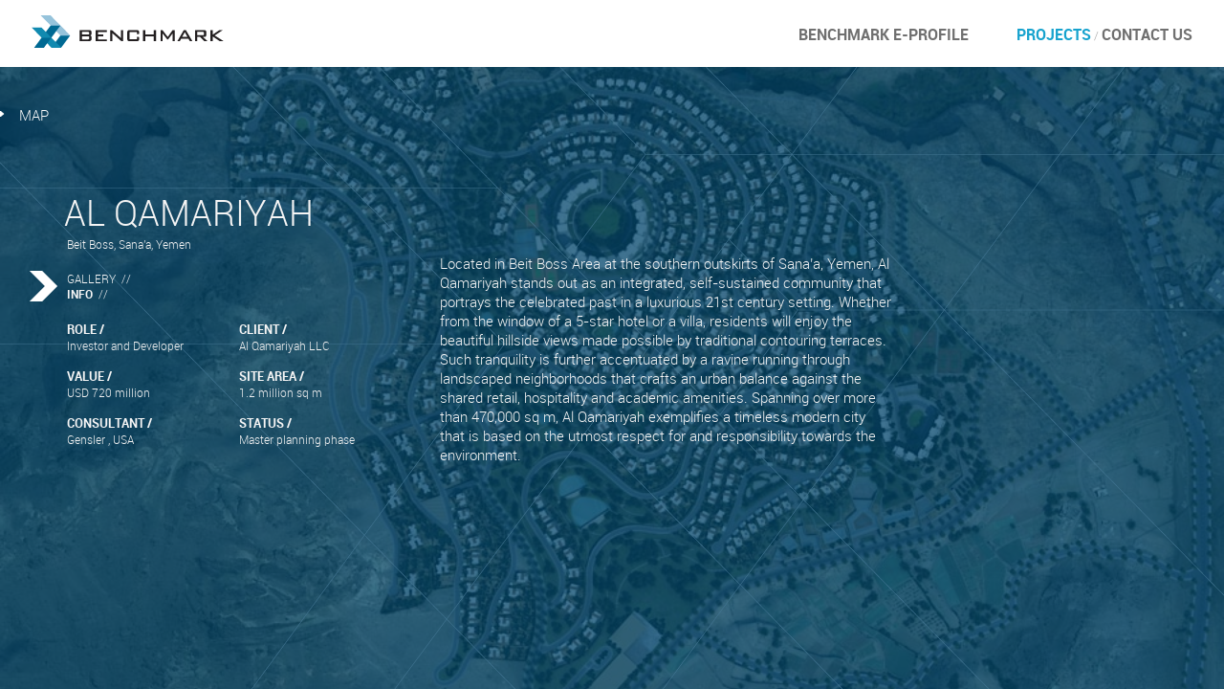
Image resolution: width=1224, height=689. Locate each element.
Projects (1053, 34)
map (34, 114)
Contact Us (1147, 34)
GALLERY (91, 278)
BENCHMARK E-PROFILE (883, 34)
